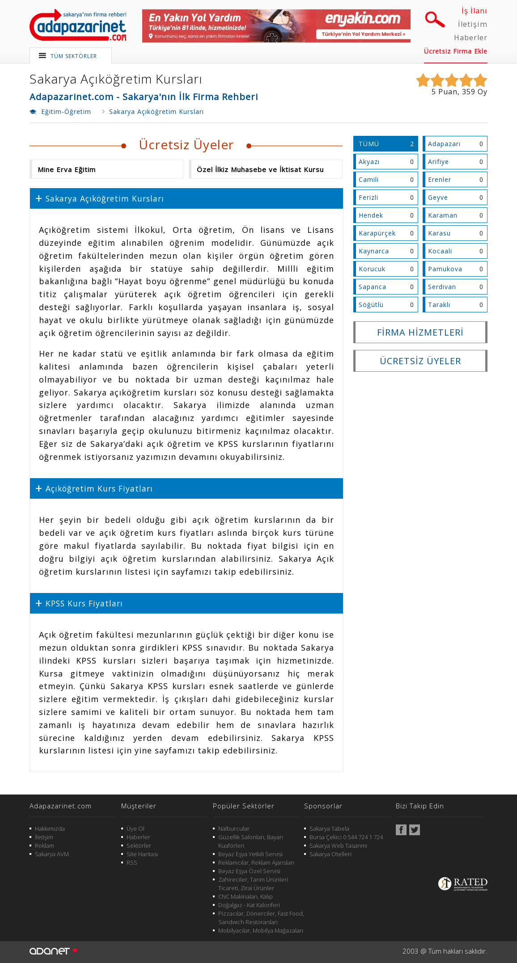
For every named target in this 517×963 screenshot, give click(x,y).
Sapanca (372, 286)
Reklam (44, 845)
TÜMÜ (369, 143)
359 (468, 92)
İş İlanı (474, 11)
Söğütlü (371, 304)
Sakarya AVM (52, 854)
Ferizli (368, 197)
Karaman (443, 215)
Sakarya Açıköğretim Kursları (116, 78)
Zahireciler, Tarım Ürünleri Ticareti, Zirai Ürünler (253, 883)
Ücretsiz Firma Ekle (455, 51)
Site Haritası (142, 854)
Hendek (371, 215)
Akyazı (369, 161)
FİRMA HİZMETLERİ (420, 332)
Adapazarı (444, 143)
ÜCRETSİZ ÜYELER (420, 361)
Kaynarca (374, 251)
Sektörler (139, 845)
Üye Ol (135, 828)
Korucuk (372, 269)
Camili (369, 179)
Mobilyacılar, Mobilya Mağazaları (260, 930)
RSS (132, 862)
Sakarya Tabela (329, 828)
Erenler (439, 179)
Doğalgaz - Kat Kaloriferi (249, 905)
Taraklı (439, 304)
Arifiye (438, 161)
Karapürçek (377, 233)
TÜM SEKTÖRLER (74, 56)
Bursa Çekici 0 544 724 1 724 (346, 837)
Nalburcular (234, 828)
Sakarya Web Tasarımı (338, 845)
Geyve (438, 197)
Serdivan (442, 286)
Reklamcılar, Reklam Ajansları (256, 862)
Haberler (470, 37)
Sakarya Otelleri (330, 854)
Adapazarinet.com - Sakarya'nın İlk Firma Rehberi (144, 97)
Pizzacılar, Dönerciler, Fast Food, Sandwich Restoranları (261, 917)
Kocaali (440, 251)
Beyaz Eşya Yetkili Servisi (250, 854)
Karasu (439, 233)
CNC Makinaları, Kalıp (245, 896)
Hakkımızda (50, 828)
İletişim (472, 24)
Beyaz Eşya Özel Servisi (249, 871)
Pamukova (445, 269)
